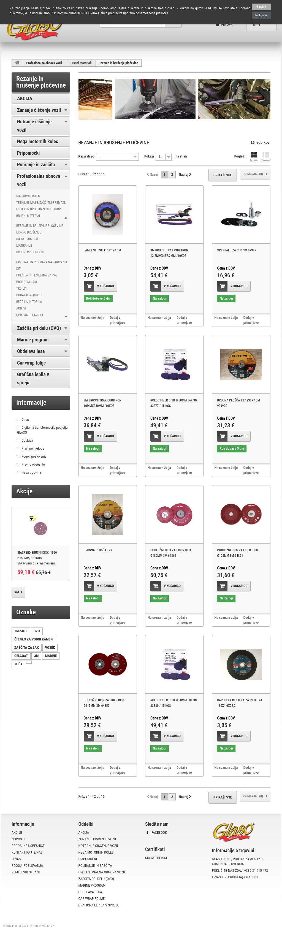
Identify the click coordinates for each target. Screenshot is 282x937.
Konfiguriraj (261, 15)
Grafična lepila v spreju (33, 378)
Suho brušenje (27, 239)
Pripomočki (28, 153)
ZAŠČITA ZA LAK (26, 647)
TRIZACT (20, 631)
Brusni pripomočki (30, 252)
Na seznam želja (92, 318)
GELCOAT (21, 656)
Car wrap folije (31, 363)
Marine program (32, 340)
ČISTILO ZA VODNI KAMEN (33, 639)
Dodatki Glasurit (29, 295)
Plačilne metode (32, 448)
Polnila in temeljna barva (36, 275)
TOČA (18, 664)
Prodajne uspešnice (28, 846)
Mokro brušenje (28, 232)
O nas (25, 419)
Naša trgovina (31, 472)
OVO (37, 631)
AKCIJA (24, 98)
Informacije (31, 402)
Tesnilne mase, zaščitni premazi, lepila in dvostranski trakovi (41, 206)
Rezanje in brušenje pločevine (39, 226)
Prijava (224, 25)
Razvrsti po (86, 156)
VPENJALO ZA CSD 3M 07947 (236, 250)
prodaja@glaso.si (243, 877)
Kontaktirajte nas (27, 852)
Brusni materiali (80, 63)
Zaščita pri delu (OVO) (39, 328)
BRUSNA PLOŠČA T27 (98, 550)
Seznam (265, 157)
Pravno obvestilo (33, 464)
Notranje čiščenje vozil (34, 126)
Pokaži (149, 156)
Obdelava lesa (31, 351)
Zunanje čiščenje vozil (39, 110)
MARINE (51, 656)
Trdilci (21, 288)
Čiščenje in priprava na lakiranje (42, 262)
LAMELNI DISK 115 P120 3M (102, 250)
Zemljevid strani (26, 872)
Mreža (254, 157)
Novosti (18, 839)
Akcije (24, 491)
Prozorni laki (26, 282)
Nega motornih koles (37, 141)
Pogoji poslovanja (34, 456)
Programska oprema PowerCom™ (33, 926)
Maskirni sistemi (28, 196)
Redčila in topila (29, 302)
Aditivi (21, 308)
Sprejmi (261, 7)
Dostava (27, 440)
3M (36, 656)
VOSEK (50, 647)
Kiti (18, 269)
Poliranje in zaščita (36, 164)
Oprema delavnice (30, 315)
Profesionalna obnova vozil (44, 63)
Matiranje (24, 246)
